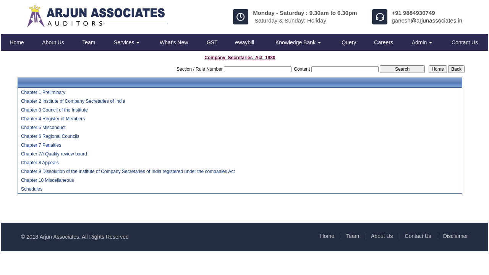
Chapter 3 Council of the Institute (54, 110)
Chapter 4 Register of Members (53, 118)
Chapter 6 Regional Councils (50, 136)
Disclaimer (455, 236)
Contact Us (465, 42)
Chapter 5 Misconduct (43, 127)
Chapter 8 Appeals (40, 162)
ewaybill (244, 42)
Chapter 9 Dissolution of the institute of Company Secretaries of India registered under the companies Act (128, 171)
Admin (422, 42)
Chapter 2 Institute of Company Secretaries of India (73, 101)
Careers (383, 42)
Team (88, 42)
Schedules (31, 189)
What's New (174, 42)
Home (17, 42)
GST (212, 42)
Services (127, 42)
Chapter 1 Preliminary (43, 92)
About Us (53, 42)
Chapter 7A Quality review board (54, 154)
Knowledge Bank (298, 42)
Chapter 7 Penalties (41, 145)
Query (349, 42)
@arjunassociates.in (436, 20)
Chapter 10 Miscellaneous (47, 180)
